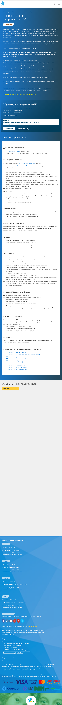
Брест (5, 596)
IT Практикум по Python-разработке (16, 367)
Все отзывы (6, 388)
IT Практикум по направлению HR (16, 352)
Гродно (6, 561)
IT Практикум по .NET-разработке (15, 363)
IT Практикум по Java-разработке (15, 365)
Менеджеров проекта (14, 151)
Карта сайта (8, 659)
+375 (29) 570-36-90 (9, 600)
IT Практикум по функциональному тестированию (20, 357)
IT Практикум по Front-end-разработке (17, 359)
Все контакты (8, 640)
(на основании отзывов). (15, 626)
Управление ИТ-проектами (27, 163)
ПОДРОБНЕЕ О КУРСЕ (22, 128)
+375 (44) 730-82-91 (8, 564)
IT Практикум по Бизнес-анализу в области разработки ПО (23, 355)
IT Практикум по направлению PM (20, 104)
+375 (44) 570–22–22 (9, 547)
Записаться (9, 128)
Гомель (6, 578)
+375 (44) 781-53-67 (8, 581)
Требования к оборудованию (10, 115)
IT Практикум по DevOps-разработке (16, 369)
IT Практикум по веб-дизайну (14, 361)
